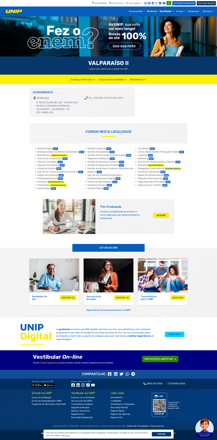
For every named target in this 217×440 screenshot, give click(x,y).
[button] (65, 435)
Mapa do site (116, 417)
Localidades (116, 401)
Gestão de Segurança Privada (105, 165)
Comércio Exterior (49, 168)
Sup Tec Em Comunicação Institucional (60, 171)
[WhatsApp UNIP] (168, 3)
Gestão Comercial (99, 148)
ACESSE (161, 215)
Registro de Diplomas (120, 414)
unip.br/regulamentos (50, 363)
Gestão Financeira (99, 185)
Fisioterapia (52, 185)
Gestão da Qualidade (101, 151)
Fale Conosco (116, 3)
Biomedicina (52, 155)
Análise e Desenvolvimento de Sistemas (60, 151)
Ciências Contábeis (50, 161)
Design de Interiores (50, 175)
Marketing (146, 158)
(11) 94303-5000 (176, 383)
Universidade (136, 11)
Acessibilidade (99, 3)
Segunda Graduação (80, 407)
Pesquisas (193, 11)
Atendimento (138, 79)
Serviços (207, 11)
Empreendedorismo (50, 178)
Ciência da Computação (52, 158)
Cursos (180, 11)
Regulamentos (78, 414)
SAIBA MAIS (174, 334)
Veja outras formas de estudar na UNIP (108, 310)
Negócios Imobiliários (101, 158)
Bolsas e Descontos (80, 411)
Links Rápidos (133, 3)
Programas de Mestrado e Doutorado (49, 404)
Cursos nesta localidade (112, 79)
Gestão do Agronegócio (102, 181)
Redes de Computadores (153, 175)
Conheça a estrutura (82, 79)
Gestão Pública (97, 188)
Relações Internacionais (153, 178)
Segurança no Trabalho (152, 185)
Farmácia (50, 181)
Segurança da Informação (154, 181)
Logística (145, 155)
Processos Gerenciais (151, 171)
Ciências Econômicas (51, 165)
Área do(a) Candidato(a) (81, 417)
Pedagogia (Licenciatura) (160, 168)
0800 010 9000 (154, 383)
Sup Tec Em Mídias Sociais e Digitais (159, 161)
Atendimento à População (123, 404)
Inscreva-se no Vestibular (83, 397)
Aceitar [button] (161, 434)
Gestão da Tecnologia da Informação (109, 155)
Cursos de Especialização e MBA (47, 401)
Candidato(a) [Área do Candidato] (184, 3)
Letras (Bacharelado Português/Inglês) (161, 151)
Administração (47, 148)
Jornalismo (146, 148)
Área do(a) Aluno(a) (119, 407)
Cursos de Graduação (41, 397)
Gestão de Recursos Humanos (105, 161)
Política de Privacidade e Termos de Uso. (145, 426)
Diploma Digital (117, 411)
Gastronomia (46, 188)
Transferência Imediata (82, 404)
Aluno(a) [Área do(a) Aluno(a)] (206, 3)
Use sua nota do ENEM (81, 401)
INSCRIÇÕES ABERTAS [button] (160, 359)
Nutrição (151, 165)
